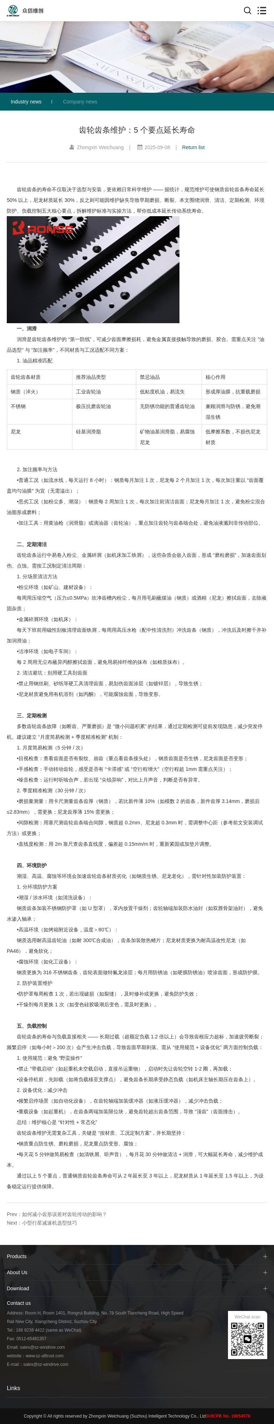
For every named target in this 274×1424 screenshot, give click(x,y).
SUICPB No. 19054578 (228, 1416)
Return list (193, 147)
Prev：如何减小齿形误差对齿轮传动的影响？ (57, 1214)
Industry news (26, 102)
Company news (80, 102)
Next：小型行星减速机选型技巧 (42, 1223)
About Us (17, 1272)
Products (16, 1256)
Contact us (19, 1303)
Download (18, 1288)
